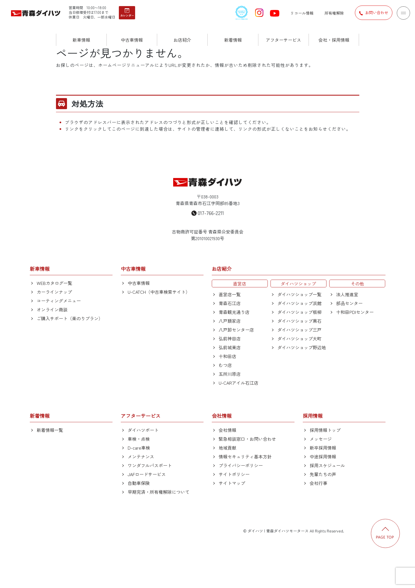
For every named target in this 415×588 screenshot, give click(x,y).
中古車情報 (139, 283)
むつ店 (225, 365)
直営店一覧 (230, 294)
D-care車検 (139, 447)
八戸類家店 (230, 320)
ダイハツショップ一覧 (299, 294)
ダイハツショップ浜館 (299, 303)
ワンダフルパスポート (150, 465)
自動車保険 (139, 483)
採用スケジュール (327, 465)
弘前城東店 (230, 347)
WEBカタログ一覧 (54, 283)
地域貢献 (227, 447)
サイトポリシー (234, 474)
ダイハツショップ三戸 (299, 329)
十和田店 (227, 356)
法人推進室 (347, 294)
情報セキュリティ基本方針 (245, 456)
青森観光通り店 (234, 312)
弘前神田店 (230, 338)
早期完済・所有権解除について (158, 492)
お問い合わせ (373, 13)
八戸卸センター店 (236, 329)
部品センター (349, 303)
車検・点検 (139, 438)
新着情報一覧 (50, 430)
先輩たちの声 (323, 474)
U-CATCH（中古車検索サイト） (159, 291)
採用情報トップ (325, 430)
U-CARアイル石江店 (238, 382)
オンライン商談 (52, 309)
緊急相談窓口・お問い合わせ (247, 438)
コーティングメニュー (59, 300)
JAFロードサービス (147, 474)
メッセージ (321, 438)
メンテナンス (141, 456)
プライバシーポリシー (241, 465)
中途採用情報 (323, 456)
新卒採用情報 (323, 447)
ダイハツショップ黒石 (299, 320)
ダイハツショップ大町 (299, 338)
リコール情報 (302, 13)
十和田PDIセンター (355, 312)
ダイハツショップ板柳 (299, 312)
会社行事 (318, 483)
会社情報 (227, 430)
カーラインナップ (54, 291)
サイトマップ (232, 483)
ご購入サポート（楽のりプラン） (70, 318)
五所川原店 (230, 374)
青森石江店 (230, 303)
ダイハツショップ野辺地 (301, 347)
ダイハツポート (143, 430)
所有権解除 (334, 13)
